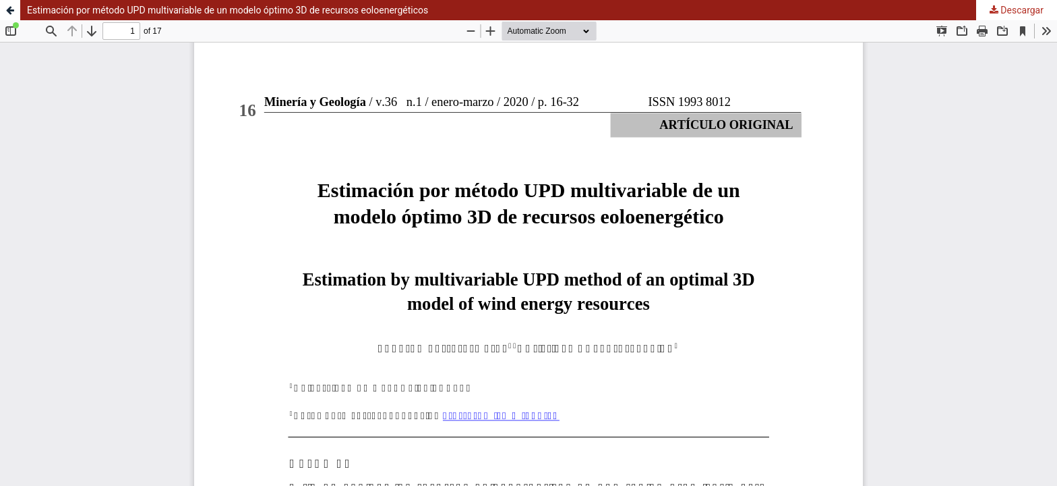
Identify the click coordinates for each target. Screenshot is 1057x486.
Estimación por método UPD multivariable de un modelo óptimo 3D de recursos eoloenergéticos (227, 10)
